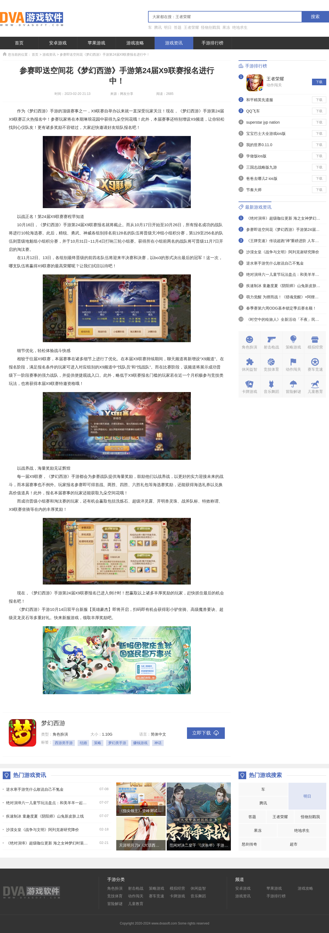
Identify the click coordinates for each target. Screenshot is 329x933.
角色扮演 (115, 888)
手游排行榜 (212, 43)
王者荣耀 (191, 27)
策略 (97, 743)
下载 (319, 82)
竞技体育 (115, 896)
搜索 (315, 16)
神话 (157, 743)
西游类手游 (64, 743)
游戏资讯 (174, 43)
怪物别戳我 (210, 27)
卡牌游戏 (177, 896)
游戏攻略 (135, 43)
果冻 (226, 27)
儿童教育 (135, 903)
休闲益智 (198, 888)
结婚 (83, 743)
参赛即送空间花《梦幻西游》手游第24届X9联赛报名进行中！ (105, 54)
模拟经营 (177, 888)
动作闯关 (274, 85)
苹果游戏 (96, 43)
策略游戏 (156, 888)
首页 (19, 43)
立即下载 (206, 733)
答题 (177, 27)
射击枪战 (135, 888)
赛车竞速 (156, 896)
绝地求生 (240, 27)
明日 (168, 27)
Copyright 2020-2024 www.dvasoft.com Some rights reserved (164, 923)
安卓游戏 (58, 43)
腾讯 (158, 27)
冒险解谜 (115, 903)
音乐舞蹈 (198, 896)
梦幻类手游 (117, 743)
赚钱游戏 (140, 743)
